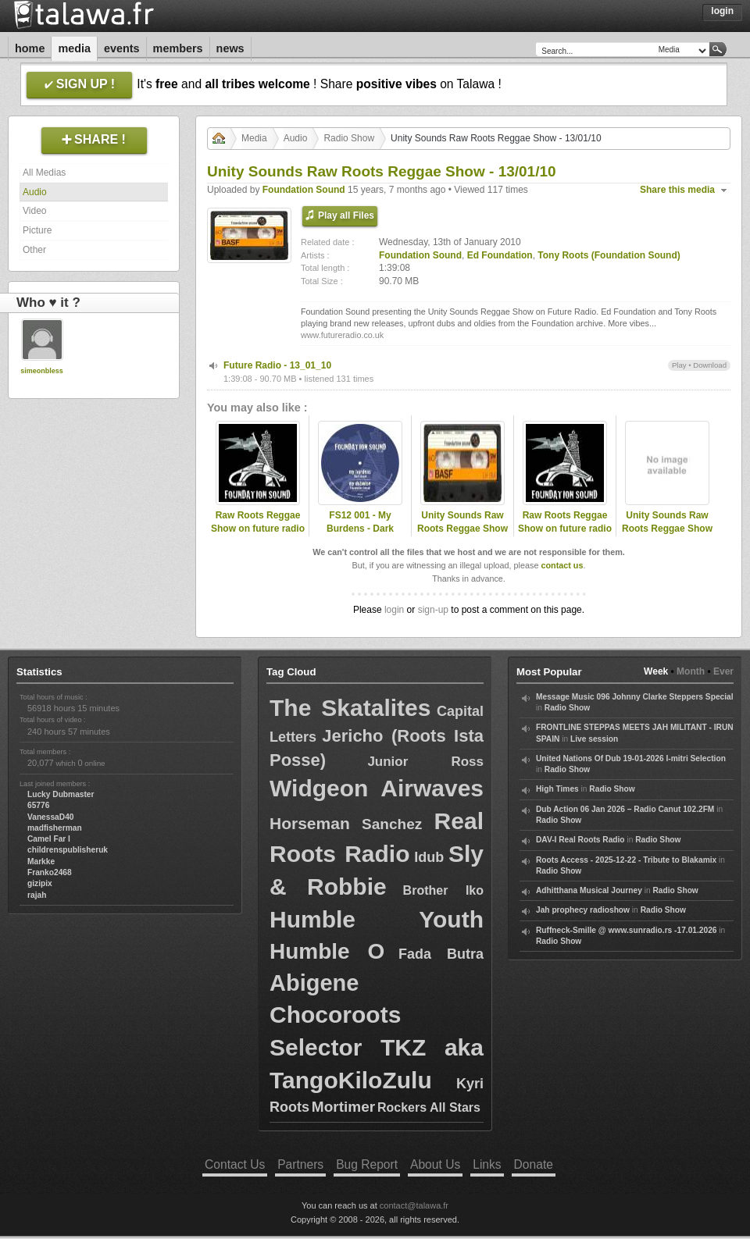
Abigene (314, 982)
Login (722, 10)
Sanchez (392, 824)
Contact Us (235, 1164)
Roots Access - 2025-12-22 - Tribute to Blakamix (626, 860)
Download (710, 365)
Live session (594, 739)
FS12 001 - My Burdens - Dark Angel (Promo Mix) (360, 528)
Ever (723, 671)
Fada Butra (441, 954)
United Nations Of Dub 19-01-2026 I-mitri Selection (631, 758)
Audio (35, 192)
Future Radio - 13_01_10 (277, 365)
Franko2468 (49, 872)
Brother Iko (443, 890)
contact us (562, 565)
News (230, 48)
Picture (37, 230)
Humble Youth (377, 919)
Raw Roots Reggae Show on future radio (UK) (258, 528)
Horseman (310, 823)
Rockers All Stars (428, 1107)
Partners (300, 1164)
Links (487, 1164)
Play (679, 365)
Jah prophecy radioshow (583, 910)
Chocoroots (335, 1014)
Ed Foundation (500, 255)
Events (122, 48)
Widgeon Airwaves (377, 788)
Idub (429, 857)
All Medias (44, 172)
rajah (36, 895)
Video (34, 210)
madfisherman (54, 828)
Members (178, 48)
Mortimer (343, 1106)
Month (691, 671)
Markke (41, 861)
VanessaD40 (50, 817)
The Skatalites (350, 708)
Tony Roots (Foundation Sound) (609, 255)
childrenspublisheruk (67, 850)
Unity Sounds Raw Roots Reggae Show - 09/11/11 (462, 528)
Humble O (327, 951)
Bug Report (367, 1164)
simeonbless (41, 371)
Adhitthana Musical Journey (589, 890)
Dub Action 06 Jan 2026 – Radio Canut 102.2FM (625, 809)
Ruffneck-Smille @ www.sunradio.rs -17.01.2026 (626, 930)
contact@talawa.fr (414, 1205)
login (394, 609)
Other (34, 249)
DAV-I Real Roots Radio (580, 839)
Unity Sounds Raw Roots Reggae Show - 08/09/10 (667, 528)
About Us (435, 1164)
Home (30, 48)
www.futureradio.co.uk (342, 335)
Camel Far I (48, 839)
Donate (533, 1164)
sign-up (433, 609)
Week (656, 671)
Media (74, 48)
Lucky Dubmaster (61, 794)
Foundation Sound (303, 189)
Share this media (677, 189)
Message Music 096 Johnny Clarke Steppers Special (635, 696)
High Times (557, 789)
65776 (38, 805)
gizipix (39, 883)
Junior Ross (425, 761)
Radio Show (348, 138)
